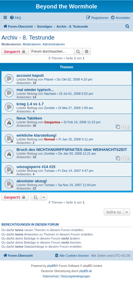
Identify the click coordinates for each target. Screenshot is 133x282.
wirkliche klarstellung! (37, 135)
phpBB (51, 265)
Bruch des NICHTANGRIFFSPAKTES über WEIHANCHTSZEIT (72, 149)
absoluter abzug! (32, 181)
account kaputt (30, 75)
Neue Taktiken (29, 118)
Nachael (50, 93)
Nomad (49, 139)
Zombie (49, 108)
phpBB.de (85, 271)
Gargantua (52, 122)
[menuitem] (15, 17)
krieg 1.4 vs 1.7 (30, 104)
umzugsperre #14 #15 (36, 167)
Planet (48, 79)
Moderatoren (32, 44)
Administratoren (54, 44)
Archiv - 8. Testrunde (27, 37)
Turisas (49, 170)
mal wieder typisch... (35, 90)
